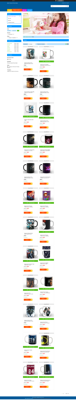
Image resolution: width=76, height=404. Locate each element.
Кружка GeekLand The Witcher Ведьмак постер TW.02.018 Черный (28, 237)
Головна (9, 10)
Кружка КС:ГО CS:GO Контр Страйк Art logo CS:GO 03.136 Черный (28, 123)
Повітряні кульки (11, 22)
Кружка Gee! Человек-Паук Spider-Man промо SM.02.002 (60, 181)
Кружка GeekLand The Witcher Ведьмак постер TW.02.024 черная (60, 121)
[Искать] (67, 6)
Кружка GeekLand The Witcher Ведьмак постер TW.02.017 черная (28, 92)
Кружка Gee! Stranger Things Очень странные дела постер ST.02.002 (44, 152)
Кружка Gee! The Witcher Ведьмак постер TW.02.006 (44, 210)
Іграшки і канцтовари (12, 16)
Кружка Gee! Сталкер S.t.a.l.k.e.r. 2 (59, 238)
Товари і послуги (16, 9)
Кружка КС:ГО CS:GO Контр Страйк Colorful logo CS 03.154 (29, 150)
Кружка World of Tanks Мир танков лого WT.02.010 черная (60, 63)
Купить (27, 69)
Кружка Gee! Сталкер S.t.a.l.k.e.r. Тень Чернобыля (60, 209)
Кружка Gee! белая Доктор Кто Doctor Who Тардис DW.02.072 (60, 268)
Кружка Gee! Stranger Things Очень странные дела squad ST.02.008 (44, 181)
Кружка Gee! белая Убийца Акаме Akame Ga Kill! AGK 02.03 (44, 123)
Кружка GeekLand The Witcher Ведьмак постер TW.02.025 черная (28, 63)
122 (66, 281)
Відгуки (9, 20)
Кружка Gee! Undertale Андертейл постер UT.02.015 (44, 65)
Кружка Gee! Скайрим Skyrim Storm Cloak (28, 209)
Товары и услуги (28, 36)
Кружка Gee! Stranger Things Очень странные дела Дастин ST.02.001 (60, 152)
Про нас (24, 10)
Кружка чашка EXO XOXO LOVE (44, 93)
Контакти (30, 10)
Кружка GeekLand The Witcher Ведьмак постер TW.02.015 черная (60, 94)
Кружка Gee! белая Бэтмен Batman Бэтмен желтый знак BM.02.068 (29, 268)
